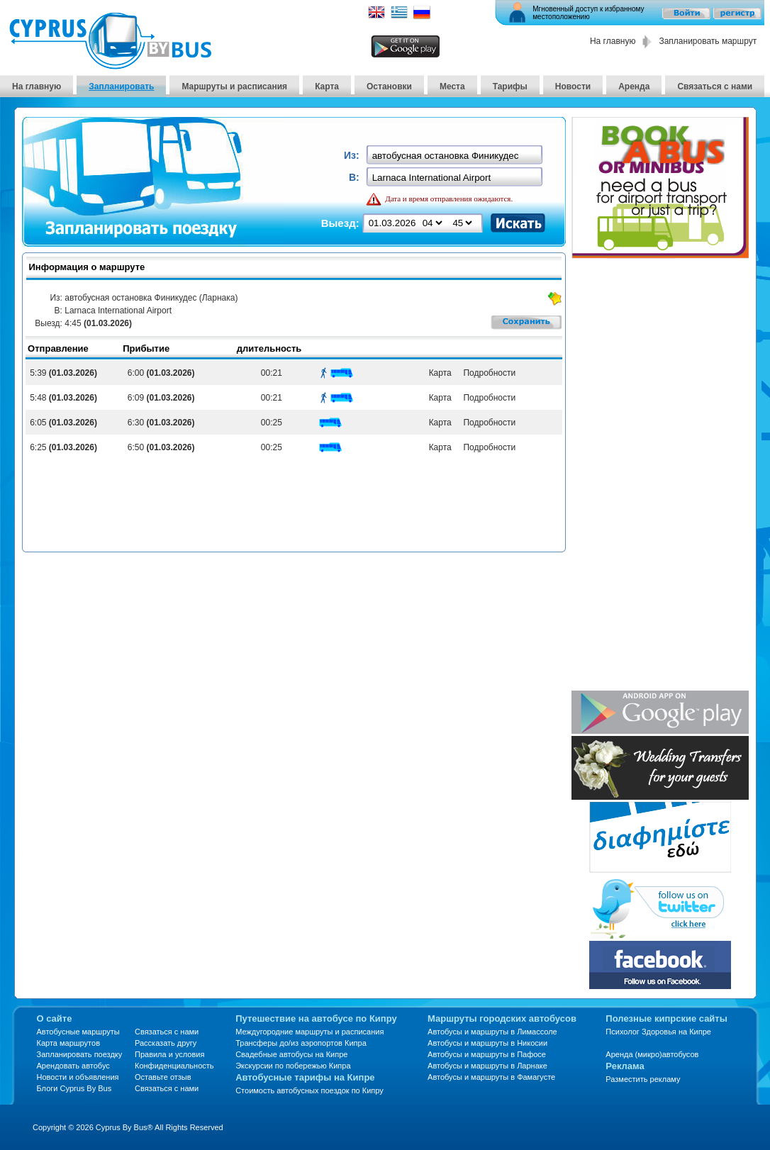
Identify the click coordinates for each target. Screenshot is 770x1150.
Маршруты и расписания (234, 86)
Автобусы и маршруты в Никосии (487, 1043)
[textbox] (455, 156)
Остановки (389, 86)
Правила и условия (169, 1054)
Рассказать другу (165, 1043)
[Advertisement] (636, 475)
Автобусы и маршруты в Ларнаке (487, 1065)
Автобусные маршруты (78, 1031)
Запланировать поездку (80, 1054)
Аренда (633, 86)
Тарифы (510, 86)
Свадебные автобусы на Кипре (291, 1054)
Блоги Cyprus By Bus (74, 1088)
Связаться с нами (714, 86)
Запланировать (121, 86)
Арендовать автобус (73, 1065)
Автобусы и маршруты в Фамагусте (491, 1077)
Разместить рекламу (643, 1079)
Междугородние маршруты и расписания (309, 1031)
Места (452, 86)
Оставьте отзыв (163, 1077)
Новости (573, 86)
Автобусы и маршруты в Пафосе (487, 1054)
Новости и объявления (78, 1077)
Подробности (487, 373)
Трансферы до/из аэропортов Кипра (301, 1043)
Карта (327, 86)
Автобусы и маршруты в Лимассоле (492, 1031)
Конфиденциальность (174, 1065)
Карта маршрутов (68, 1043)
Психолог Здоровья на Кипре (658, 1031)
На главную (612, 41)
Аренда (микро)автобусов (652, 1054)
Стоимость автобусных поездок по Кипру (309, 1090)
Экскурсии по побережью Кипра (292, 1065)
